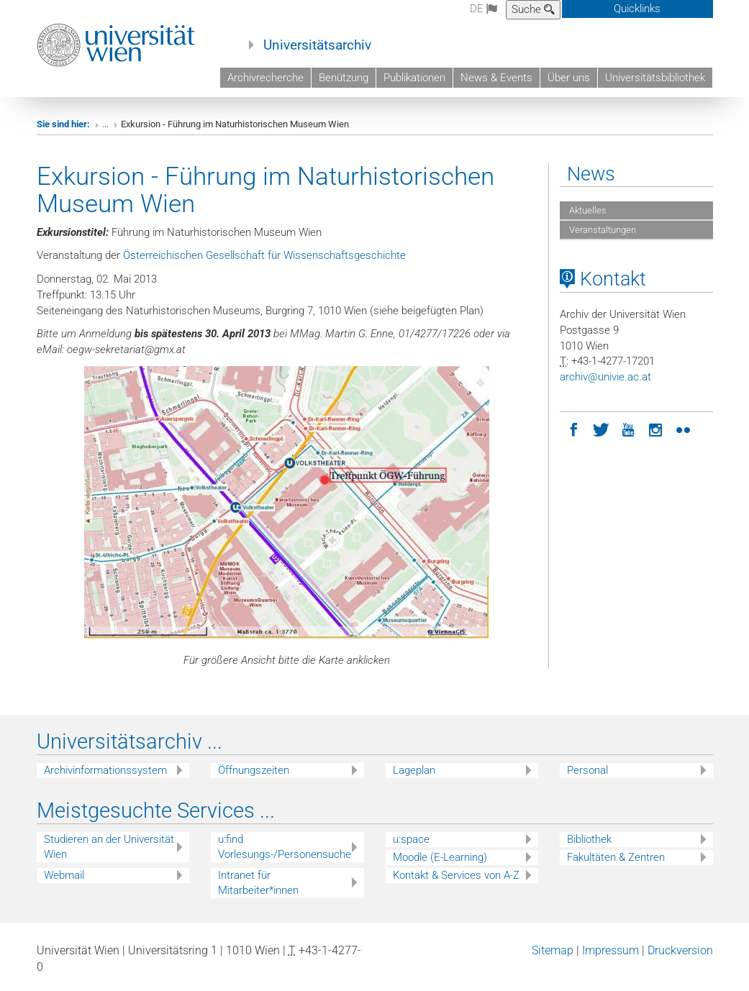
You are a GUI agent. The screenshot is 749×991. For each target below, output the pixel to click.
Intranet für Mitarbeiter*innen (258, 883)
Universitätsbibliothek (655, 77)
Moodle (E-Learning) (440, 857)
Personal (587, 770)
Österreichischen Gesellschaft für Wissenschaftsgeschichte (264, 255)
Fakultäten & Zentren (616, 857)
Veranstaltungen (601, 229)
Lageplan (414, 770)
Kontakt (603, 279)
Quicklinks (637, 8)
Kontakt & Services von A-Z (456, 875)
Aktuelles (587, 210)
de (483, 8)
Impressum (610, 950)
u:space (411, 839)
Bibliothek (589, 839)
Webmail (64, 875)
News (591, 174)
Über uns (569, 77)
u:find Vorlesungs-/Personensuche (284, 847)
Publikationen (414, 77)
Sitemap (552, 950)
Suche (533, 9)
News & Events (496, 77)
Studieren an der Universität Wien (109, 847)
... (105, 124)
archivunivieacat (605, 376)
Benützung (343, 77)
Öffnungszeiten (253, 770)
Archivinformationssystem (105, 770)
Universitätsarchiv (317, 45)
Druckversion (680, 950)
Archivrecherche (265, 77)
